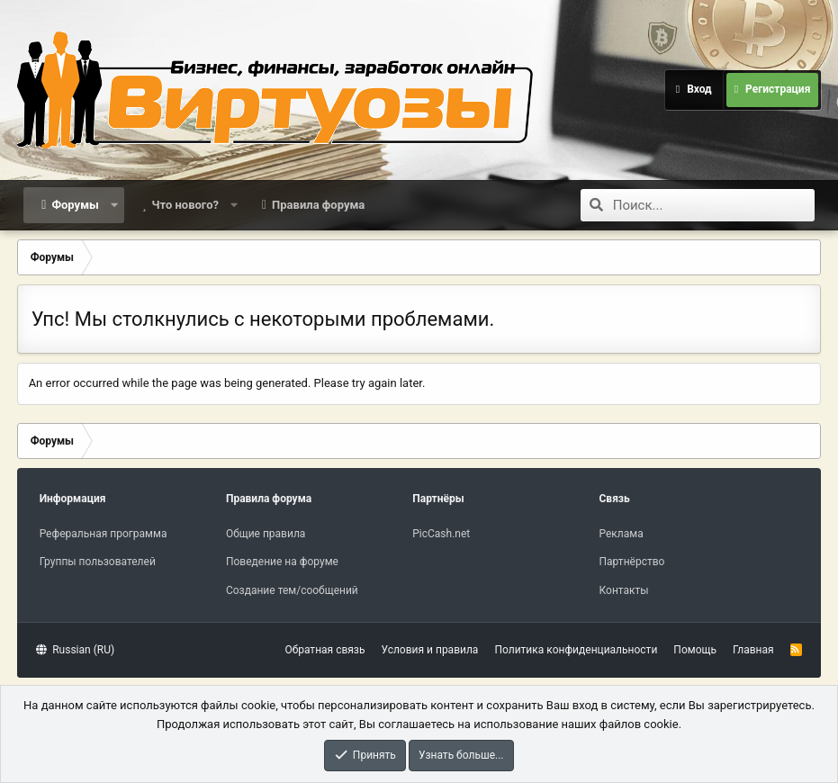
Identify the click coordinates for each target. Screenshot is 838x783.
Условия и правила (429, 650)
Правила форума (318, 205)
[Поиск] (714, 205)
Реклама (621, 533)
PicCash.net (441, 533)
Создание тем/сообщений (292, 590)
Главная (753, 650)
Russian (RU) (75, 650)
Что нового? (185, 205)
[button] (113, 205)
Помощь (694, 650)
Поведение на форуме (282, 561)
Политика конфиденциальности (575, 650)
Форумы (74, 205)
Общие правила (265, 533)
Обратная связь (324, 650)
